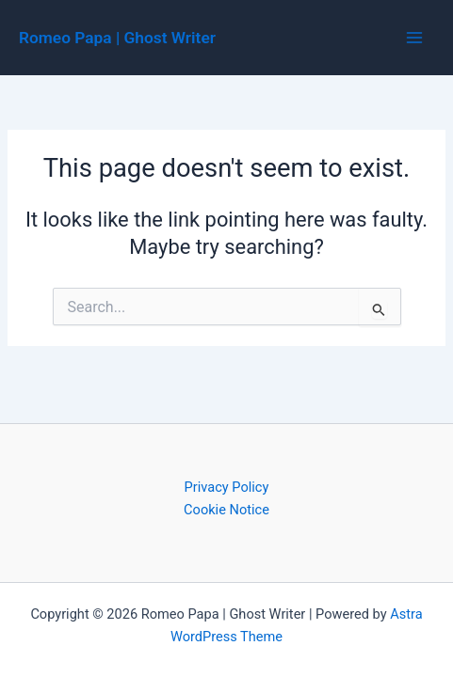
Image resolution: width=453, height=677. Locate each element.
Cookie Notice (226, 509)
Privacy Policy (227, 487)
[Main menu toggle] (414, 37)
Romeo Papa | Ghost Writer (117, 37)
